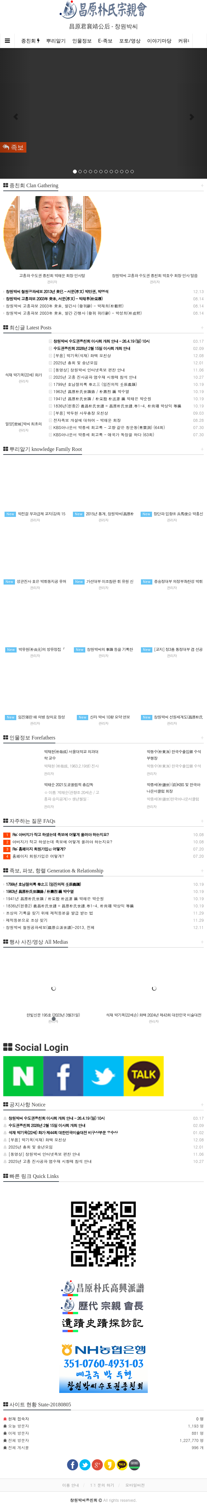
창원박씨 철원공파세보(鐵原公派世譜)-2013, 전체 (49, 927)
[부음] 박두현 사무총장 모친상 (78, 413)
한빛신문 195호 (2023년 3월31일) (53, 1015)
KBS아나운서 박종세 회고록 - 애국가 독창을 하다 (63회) (101, 434)
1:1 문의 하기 (102, 1485)
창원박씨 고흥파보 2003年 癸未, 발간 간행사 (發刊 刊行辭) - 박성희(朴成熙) (72, 313)
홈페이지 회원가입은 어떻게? (33, 856)
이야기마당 (159, 41)
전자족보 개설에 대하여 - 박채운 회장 (85, 420)
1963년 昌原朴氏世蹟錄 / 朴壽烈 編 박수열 (89, 391)
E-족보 (105, 41)
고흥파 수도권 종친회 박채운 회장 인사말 (52, 275)
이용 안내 (70, 1485)
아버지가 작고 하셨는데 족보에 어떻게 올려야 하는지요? (57, 841)
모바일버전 (135, 1485)
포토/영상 (130, 41)
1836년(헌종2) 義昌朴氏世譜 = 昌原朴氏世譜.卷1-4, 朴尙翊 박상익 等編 (115, 405)
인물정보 (82, 41)
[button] (15, 113)
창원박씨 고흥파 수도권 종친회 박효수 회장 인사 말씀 (155, 275)
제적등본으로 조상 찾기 (25, 920)
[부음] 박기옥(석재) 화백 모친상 (80, 355)
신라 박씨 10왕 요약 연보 (103, 717)
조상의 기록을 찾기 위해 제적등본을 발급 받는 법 (48, 913)
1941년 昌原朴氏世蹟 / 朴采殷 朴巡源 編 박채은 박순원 (100, 398)
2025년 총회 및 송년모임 (73, 362)
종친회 (30, 41)
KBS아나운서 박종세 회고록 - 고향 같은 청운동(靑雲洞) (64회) (107, 427)
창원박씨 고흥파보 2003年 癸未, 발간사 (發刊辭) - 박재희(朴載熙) (63, 305)
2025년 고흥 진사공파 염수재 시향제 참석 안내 (93, 377)
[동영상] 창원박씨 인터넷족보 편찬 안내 (87, 369)
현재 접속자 (18, 1418)
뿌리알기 (56, 41)
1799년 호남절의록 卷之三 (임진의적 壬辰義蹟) (93, 384)
